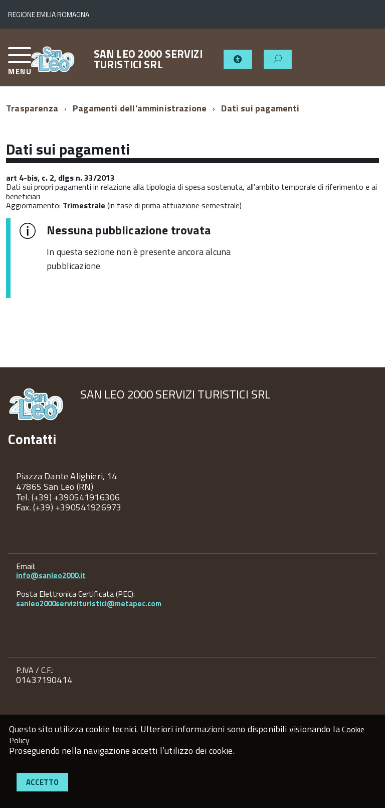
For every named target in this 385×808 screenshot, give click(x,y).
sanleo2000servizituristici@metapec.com (88, 603)
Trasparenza (32, 108)
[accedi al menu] (19, 65)
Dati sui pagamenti (260, 108)
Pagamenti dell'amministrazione (140, 108)
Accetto (42, 782)
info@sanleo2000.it (51, 575)
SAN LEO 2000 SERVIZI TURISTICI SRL (148, 59)
